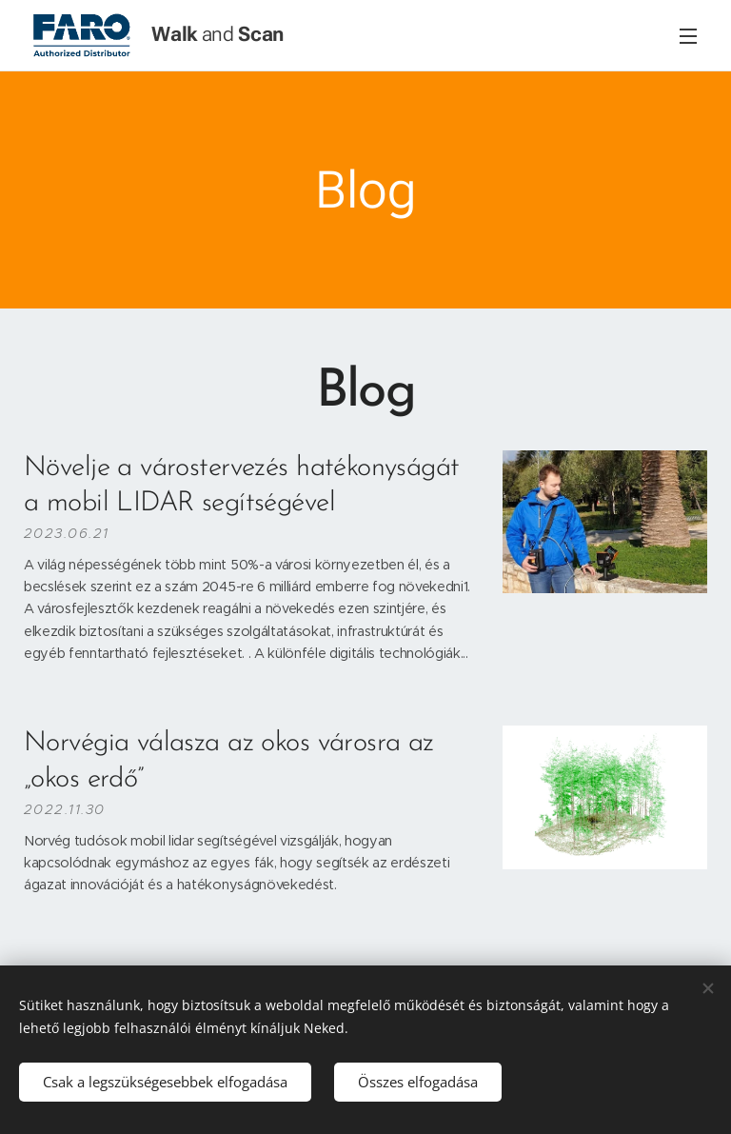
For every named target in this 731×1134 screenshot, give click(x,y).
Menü (688, 36)
